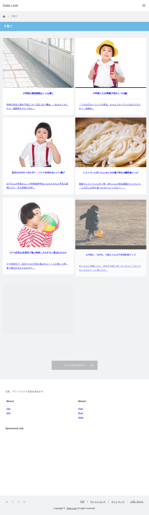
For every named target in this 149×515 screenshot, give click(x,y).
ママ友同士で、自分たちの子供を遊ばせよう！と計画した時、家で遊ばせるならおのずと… (37, 269)
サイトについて (98, 502)
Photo (80, 409)
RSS (24, 502)
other (8, 413)
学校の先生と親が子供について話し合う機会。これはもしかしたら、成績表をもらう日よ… (37, 106)
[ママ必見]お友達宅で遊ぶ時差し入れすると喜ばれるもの (38, 256)
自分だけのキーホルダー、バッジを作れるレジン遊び (38, 173)
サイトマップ (118, 502)
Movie (80, 413)
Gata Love (72, 508)
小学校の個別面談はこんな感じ (38, 93)
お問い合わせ (136, 502)
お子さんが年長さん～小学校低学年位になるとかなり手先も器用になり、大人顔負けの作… (37, 186)
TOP (82, 502)
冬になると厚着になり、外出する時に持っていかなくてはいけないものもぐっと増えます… (110, 273)
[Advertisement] (33, 461)
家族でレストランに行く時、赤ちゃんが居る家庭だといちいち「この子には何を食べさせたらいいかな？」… (110, 187)
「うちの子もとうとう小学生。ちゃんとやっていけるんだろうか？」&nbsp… (110, 106)
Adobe (81, 418)
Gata (8, 409)
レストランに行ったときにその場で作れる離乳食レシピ (110, 174)
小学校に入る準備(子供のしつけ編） (111, 93)
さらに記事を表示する (75, 365)
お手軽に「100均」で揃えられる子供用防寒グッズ (111, 260)
